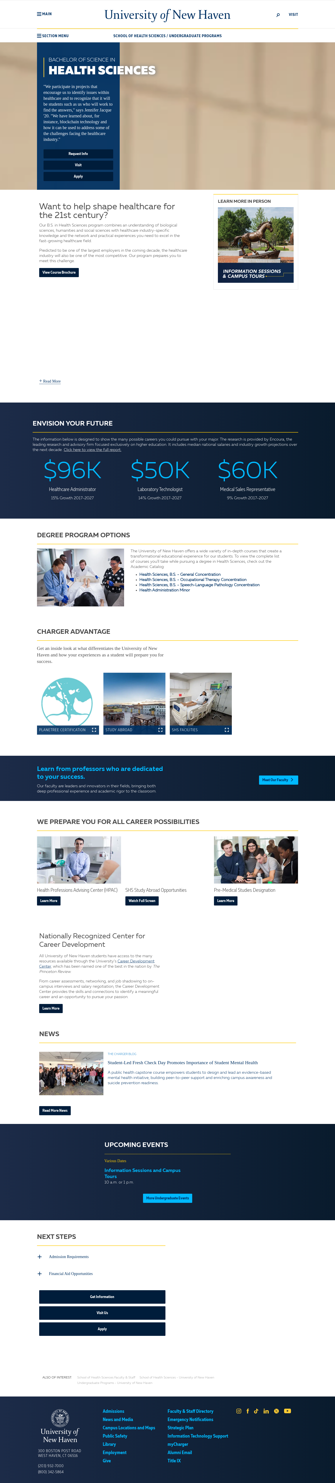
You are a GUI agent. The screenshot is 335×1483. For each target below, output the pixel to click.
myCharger (178, 1442)
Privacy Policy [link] (199, 1476)
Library (109, 1442)
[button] (44, 14)
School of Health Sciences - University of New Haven (177, 1374)
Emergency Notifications (190, 1417)
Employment (114, 1450)
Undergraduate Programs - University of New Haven (114, 1380)
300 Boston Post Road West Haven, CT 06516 (59, 1450)
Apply (78, 176)
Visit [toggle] (293, 15)
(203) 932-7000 (51, 1463)
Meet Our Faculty (278, 778)
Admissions (113, 1408)
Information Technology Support (198, 1433)
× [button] (331, 1473)
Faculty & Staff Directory (191, 1408)
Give (107, 1458)
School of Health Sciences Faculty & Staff (106, 1374)
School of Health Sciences (139, 36)
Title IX (174, 1458)
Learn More (48, 901)
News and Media (118, 1417)
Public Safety (115, 1433)
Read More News (54, 1111)
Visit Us (102, 1310)
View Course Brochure (59, 273)
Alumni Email (180, 1450)
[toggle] (278, 14)
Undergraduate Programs (195, 36)
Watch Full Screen (142, 901)
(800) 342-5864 (51, 1469)
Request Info (78, 154)
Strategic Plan (181, 1425)
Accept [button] (226, 1476)
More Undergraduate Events (167, 1198)
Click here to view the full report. (92, 450)
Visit (78, 165)
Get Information (102, 1294)
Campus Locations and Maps (129, 1425)
